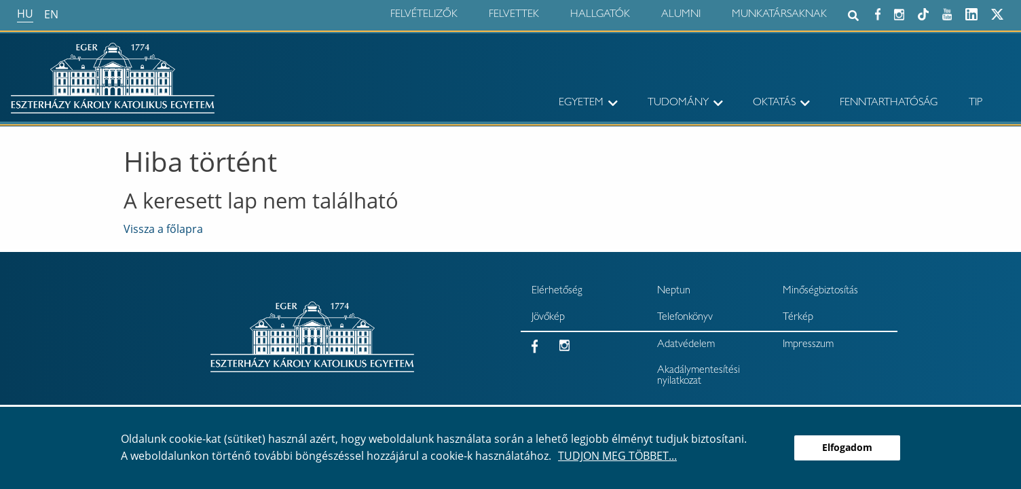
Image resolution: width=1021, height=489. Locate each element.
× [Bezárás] (1006, 64)
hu (25, 13)
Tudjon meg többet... (617, 455)
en (51, 14)
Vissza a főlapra (163, 228)
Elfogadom (847, 447)
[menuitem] (571, 103)
